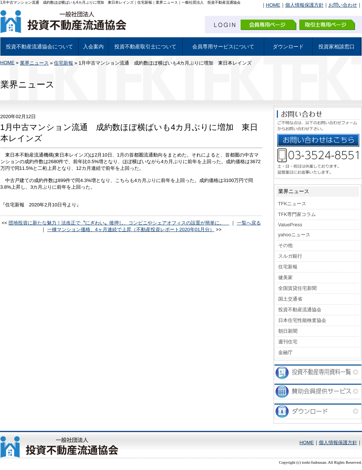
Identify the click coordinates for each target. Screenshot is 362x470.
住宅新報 (63, 63)
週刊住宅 (287, 341)
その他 (285, 245)
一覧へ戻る (249, 223)
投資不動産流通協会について (39, 46)
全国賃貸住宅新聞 (297, 288)
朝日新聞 (287, 331)
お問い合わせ (342, 5)
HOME (273, 5)
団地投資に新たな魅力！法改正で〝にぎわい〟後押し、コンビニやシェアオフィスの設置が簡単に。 (118, 223)
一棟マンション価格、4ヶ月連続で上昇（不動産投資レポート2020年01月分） (131, 229)
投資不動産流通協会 (299, 309)
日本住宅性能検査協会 (302, 320)
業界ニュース (34, 63)
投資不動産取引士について (145, 46)
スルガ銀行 (290, 256)
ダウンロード (288, 46)
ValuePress (290, 224)
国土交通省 (290, 299)
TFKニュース (292, 203)
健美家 (285, 277)
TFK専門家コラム (297, 214)
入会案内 (93, 46)
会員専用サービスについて (223, 46)
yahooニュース (294, 234)
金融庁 (285, 352)
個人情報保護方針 (304, 5)
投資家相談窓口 (336, 46)
